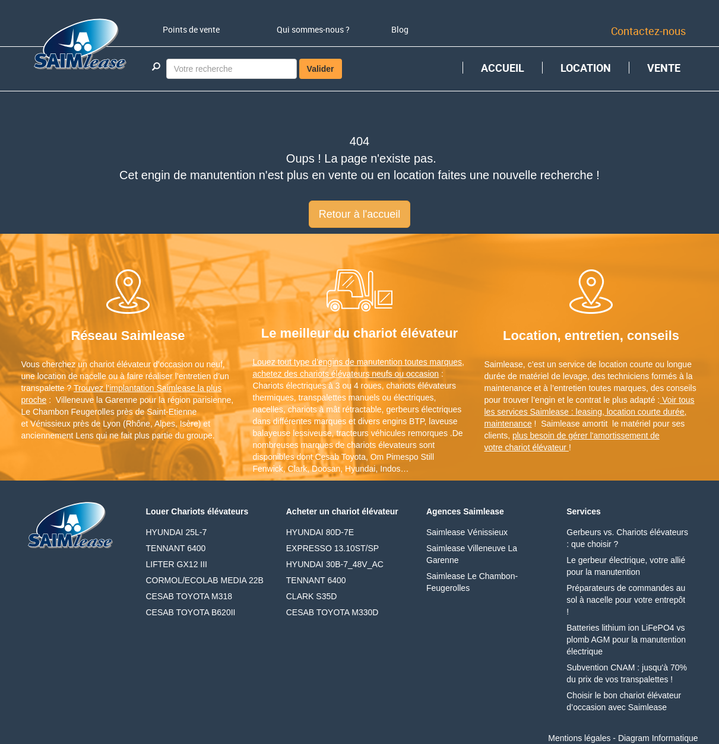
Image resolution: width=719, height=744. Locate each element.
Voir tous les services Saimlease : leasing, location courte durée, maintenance (589, 411)
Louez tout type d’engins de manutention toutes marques (358, 362)
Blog (399, 29)
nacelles (268, 409)
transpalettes (322, 397)
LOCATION (585, 68)
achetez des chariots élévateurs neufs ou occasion (346, 374)
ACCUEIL (502, 68)
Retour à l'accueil (360, 214)
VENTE (663, 68)
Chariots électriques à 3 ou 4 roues (317, 385)
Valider (320, 69)
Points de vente (191, 29)
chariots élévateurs (421, 385)
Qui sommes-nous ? (313, 29)
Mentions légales (579, 738)
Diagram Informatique (658, 738)
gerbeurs (402, 409)
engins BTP (403, 421)
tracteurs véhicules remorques (392, 433)
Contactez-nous (648, 31)
